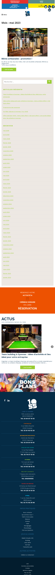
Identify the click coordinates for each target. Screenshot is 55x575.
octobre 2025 (7, 152)
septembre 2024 (8, 205)
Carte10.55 (45, 2)
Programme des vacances (11, 104)
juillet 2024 (6, 213)
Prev (3, 344)
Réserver (27, 2)
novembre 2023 (8, 242)
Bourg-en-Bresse (27, 481)
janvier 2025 (7, 189)
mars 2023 (6, 266)
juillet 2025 (6, 164)
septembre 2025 (8, 156)
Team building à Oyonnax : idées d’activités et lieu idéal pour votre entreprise (26, 352)
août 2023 (6, 254)
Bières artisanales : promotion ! (17, 56)
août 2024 (6, 209)
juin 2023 (6, 258)
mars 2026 (6, 136)
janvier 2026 (7, 144)
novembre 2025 (8, 148)
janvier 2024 (7, 238)
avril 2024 (6, 225)
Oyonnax (27, 457)
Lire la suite (9, 66)
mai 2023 (6, 262)
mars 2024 (6, 230)
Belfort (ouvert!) (27, 469)
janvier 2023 (7, 274)
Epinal (27, 493)
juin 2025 (6, 168)
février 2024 (7, 234)
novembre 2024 (8, 197)
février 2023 (7, 270)
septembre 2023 (8, 250)
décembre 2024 (8, 193)
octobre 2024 (7, 201)
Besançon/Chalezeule (27, 433)
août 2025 (6, 160)
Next (52, 344)
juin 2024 (6, 217)
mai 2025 (6, 172)
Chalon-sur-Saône (27, 445)
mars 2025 (6, 181)
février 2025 (7, 185)
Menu (4, 12)
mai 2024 (6, 221)
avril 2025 (6, 176)
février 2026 (7, 140)
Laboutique (9, 2)
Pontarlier (27, 421)
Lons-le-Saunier (27, 409)
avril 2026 (6, 132)
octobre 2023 (7, 246)
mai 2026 (6, 127)
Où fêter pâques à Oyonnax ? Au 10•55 (15, 108)
